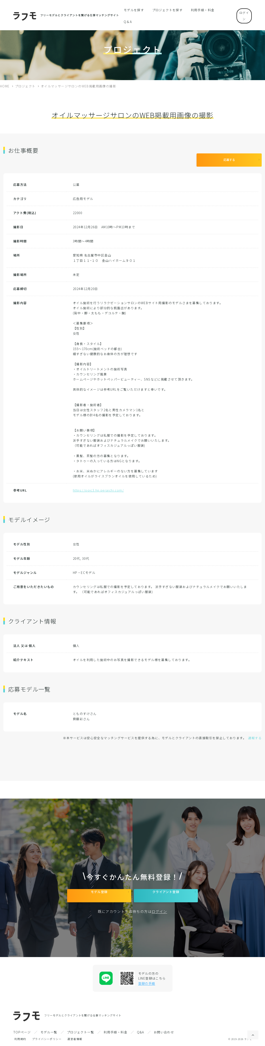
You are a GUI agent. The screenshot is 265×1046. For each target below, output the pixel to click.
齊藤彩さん (81, 715)
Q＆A (219, 10)
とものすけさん (85, 710)
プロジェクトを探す (166, 10)
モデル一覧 (48, 1032)
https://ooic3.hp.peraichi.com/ (98, 487)
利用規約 (20, 1039)
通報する (255, 734)
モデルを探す (135, 10)
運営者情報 (74, 1039)
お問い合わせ (164, 1032)
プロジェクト (25, 86)
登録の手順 (146, 983)
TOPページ (22, 1032)
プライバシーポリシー (47, 1039)
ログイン (240, 10)
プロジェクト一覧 (80, 1032)
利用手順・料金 (197, 10)
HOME (5, 86)
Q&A (140, 1032)
